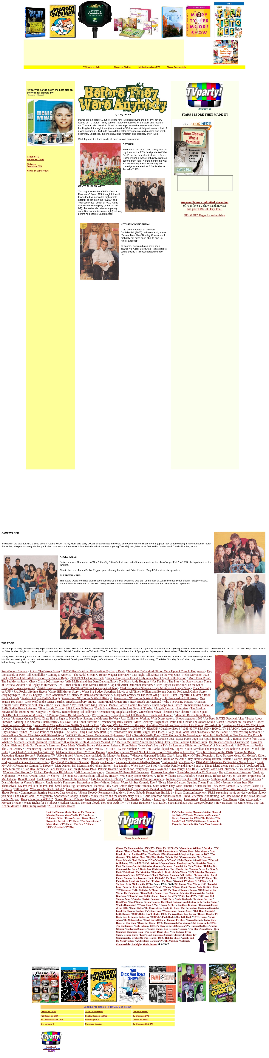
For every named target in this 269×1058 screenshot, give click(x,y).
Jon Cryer (160, 799)
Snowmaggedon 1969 (189, 718)
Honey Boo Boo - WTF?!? (37, 799)
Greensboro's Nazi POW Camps (133, 875)
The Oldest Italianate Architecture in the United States (189, 902)
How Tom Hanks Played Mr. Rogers (161, 748)
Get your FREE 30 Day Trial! (204, 209)
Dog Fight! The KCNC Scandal (70, 762)
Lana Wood (191, 799)
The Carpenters (152, 908)
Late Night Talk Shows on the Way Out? (156, 674)
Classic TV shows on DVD (35, 158)
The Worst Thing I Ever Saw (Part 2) (87, 732)
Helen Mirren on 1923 (195, 674)
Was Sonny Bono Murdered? (137, 775)
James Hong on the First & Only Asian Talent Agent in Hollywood (146, 678)
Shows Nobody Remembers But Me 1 (149, 792)
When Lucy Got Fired (144, 765)
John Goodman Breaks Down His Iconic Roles (68, 758)
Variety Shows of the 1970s (186, 818)
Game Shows (88, 818)
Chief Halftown (140, 860)
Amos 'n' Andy (132, 899)
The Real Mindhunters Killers (19, 758)
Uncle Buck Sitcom (57, 705)
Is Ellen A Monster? (82, 728)
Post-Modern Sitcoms (14, 671)
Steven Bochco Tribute (69, 799)
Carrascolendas (188, 857)
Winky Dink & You (148, 905)
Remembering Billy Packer (115, 721)
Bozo (176, 908)
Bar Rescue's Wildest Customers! (229, 742)
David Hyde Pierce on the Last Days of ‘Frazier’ (124, 708)
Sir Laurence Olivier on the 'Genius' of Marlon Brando (201, 745)
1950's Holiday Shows (169, 937)
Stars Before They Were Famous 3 (217, 785)
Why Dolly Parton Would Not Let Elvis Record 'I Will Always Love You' (151, 752)
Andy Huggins (140, 681)
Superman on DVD (199, 854)
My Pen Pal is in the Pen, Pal (35, 785)
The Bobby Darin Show (157, 931)
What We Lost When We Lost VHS (226, 789)
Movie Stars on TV (74, 812)
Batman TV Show (176, 919)
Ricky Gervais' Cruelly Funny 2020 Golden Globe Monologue (163, 735)
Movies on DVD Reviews (38, 171)
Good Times (135, 902)
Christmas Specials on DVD (34, 165)
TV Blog (70, 827)
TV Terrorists (200, 916)
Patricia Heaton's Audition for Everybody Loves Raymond (133, 769)
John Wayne (201, 851)
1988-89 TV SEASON (195, 728)
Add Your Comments (211, 824)
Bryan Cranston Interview (190, 792)
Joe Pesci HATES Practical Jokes (224, 718)
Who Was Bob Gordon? (17, 772)
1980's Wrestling (55, 827)
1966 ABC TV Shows (165, 878)
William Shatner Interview (96, 694)
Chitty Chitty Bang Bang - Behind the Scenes (145, 789)
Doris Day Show (146, 922)
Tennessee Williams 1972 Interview (127, 772)
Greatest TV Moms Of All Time (190, 881)
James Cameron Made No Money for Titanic (102, 755)
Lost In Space (130, 916)
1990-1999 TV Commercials (87, 678)
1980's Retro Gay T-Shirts (145, 913)
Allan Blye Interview (35, 769)
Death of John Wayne (176, 872)
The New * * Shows (84, 824)
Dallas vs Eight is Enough (177, 762)
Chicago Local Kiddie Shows (143, 896)
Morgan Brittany (11, 802)
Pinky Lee (144, 916)
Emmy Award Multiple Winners (145, 779)
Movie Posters (150, 944)
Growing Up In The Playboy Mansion (120, 758)
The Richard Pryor (181, 931)
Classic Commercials (176, 67)
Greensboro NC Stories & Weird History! (87, 698)
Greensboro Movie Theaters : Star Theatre (164, 711)
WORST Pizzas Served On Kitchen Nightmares (95, 735)
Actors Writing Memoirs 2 (246, 732)
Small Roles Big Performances (73, 785)
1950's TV (148, 848)
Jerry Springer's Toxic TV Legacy (21, 694)
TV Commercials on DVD (52, 1020)
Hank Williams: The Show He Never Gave (62, 779)
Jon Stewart (175, 799)
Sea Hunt (154, 854)
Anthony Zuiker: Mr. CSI (226, 779)
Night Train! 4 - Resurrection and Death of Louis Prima (100, 738)
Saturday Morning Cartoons (157, 866)
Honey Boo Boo (133, 851)
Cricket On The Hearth (144, 937)
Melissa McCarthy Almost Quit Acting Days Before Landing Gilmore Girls (162, 742)
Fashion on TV (46, 755)
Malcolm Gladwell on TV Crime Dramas (80, 752)
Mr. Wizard (152, 863)
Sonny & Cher (168, 905)
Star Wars (193, 884)
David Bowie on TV (178, 925)
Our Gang (131, 922)
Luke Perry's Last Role (184, 769)
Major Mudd (123, 860)
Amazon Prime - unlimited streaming (204, 202)
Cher (215, 887)
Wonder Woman (162, 887)
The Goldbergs (131, 893)
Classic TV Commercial (128, 848)
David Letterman (193, 795)
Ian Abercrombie (95, 799)
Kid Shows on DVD (49, 1016)
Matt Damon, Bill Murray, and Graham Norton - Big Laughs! (92, 765)
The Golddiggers (125, 925)
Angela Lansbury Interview (171, 708)
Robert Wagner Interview (114, 674)
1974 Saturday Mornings (202, 872)
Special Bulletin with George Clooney (191, 802)
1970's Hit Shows (196, 821)
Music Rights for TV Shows (40, 802)
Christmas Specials (202, 899)
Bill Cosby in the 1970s (204, 922)
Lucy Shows (149, 851)
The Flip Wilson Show (201, 928)
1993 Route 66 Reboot (79, 708)
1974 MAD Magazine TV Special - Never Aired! (225, 762)
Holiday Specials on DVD (149, 67)
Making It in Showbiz (27, 721)
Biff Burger (180, 884)
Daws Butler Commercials (154, 893)
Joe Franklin (114, 799)
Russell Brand (26, 779)
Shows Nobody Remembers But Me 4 (102, 792)
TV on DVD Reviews (94, 1011)
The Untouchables (133, 919)
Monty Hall (172, 857)
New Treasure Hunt (143, 878)
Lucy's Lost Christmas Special (156, 934)
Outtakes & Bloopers (150, 890)
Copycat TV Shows (48, 711)
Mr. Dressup (204, 857)
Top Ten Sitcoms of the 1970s (215, 752)
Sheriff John (200, 860)
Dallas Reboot (172, 795)
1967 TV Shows (186, 878)
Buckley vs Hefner (102, 762)
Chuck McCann (159, 875)
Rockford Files (139, 854)
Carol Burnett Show (154, 919)
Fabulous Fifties (55, 818)
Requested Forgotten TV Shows (63, 821)
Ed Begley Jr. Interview (41, 684)
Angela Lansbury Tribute (81, 701)
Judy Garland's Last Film (252, 769)
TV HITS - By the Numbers (120, 748)
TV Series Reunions (138, 802)
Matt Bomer (230, 799)
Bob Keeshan (170, 928)
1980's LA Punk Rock (162, 916)
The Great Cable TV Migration (33, 795)
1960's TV (161, 848)
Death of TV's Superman (148, 911)
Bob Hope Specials (204, 911)
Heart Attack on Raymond (145, 701)
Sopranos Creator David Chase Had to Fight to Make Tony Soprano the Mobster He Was (65, 718)
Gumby (183, 928)
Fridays (156, 881)
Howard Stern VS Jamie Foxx (234, 802)
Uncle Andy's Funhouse (60, 782)
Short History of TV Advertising (48, 728)
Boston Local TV (168, 896)
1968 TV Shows (204, 878)
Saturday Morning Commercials (187, 893)
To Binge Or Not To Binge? (112, 728)
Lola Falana (141, 925)
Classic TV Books (141, 1020)
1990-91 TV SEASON (225, 728)
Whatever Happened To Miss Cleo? (152, 755)
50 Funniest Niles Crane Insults (83, 748)
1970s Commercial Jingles (174, 854)
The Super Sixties (90, 821)
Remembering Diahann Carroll (43, 748)
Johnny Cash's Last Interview (217, 769)
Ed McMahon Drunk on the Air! (165, 758)
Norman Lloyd (90, 802)
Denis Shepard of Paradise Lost (155, 738)
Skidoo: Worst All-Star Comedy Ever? (134, 782)
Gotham (146, 799)
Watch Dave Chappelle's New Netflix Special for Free (67, 725)
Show (119, 934)
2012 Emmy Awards (167, 851)
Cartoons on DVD (140, 1011)
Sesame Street (185, 911)
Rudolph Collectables (181, 875)
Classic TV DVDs (48, 1011)
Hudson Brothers (200, 925)
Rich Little (159, 802)
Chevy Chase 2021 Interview (46, 681)
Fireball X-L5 (137, 863)
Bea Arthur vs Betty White (93, 782)
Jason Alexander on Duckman (235, 721)
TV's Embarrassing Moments (187, 812)
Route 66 (167, 908)
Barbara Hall (101, 785)
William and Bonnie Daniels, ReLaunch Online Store (173, 691)
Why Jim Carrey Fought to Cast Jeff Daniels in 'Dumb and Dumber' (132, 715)
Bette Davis (169, 899)
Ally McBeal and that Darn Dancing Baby (91, 681)
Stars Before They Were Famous (131, 785)
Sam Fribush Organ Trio (112, 701)
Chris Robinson (153, 795)
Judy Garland (183, 899)
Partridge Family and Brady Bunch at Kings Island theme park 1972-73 (202, 765)
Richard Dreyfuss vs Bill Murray (53, 772)
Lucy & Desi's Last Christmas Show (150, 869)
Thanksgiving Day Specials (191, 863)
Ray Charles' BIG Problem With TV (32, 752)
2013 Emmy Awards (34, 806)
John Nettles (132, 799)
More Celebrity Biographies (151, 721)
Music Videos (107, 789)
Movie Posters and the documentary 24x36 (116, 795)
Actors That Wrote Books (45, 671)
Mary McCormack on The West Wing (136, 694)
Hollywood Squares (136, 928)
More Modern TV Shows (59, 824)
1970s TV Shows (158, 925)
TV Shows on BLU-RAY (143, 1024)
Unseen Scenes (72, 818)
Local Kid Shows (125, 911)
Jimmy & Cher (252, 779)
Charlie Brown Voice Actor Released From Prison (107, 745)
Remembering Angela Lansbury (117, 711)
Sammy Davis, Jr (199, 869)
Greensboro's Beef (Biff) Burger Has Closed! (138, 732)
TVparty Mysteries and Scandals (201, 815)
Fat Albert (128, 872)
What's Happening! (126, 905)
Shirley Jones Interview (189, 789)
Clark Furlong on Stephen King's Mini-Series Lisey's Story (155, 688)
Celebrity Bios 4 (170, 728)
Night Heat (19, 728)
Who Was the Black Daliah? (47, 789)
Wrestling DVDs (92, 1020)
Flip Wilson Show (136, 857)
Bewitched (157, 872)
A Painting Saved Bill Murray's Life (68, 715)
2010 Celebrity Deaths (61, 806)
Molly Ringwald (249, 799)
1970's (160, 922)
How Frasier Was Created (81, 789)
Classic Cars (186, 851)
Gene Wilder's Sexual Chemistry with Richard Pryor (32, 735)
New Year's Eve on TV (153, 745)
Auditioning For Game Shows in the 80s (228, 795)
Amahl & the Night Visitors (188, 866)
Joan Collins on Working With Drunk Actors (147, 718)
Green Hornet (194, 919)
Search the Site (190, 824)
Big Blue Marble (155, 857)
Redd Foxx (121, 902)
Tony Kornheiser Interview (235, 772)
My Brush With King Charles (89, 705)
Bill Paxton (21, 789)
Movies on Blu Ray (122, 67)
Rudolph (136, 944)
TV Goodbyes (86, 815)
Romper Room (188, 890)
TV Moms (167, 881)
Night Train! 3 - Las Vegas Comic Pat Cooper (37, 738)
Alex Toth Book (183, 916)
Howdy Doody (205, 913)
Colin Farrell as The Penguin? (203, 748)
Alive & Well (65, 755)
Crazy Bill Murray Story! (64, 691)
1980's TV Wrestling (171, 913)
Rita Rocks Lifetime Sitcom (30, 691)
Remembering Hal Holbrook (79, 711)
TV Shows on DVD (91, 67)
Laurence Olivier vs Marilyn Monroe (138, 762)
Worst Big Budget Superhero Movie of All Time (111, 691)
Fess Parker (190, 913)
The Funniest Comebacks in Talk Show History (89, 775)
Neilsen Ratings (69, 802)
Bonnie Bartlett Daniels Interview (129, 705)
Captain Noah (167, 863)
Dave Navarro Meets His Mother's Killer (240, 755)
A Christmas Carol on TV (149, 940)
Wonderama (169, 911)
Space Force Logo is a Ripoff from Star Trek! (203, 738)
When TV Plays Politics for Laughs (41, 732)
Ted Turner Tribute (69, 684)
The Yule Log (171, 940)
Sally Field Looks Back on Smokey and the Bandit (198, 732)
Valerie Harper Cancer (247, 758)
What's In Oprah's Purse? (163, 860)
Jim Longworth (47, 1024)
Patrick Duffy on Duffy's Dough (40, 698)
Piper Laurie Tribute (51, 708)
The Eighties (207, 818)
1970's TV (173, 848)
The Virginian (143, 872)
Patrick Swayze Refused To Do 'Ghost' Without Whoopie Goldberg (77, 688)
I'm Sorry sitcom (192, 681)
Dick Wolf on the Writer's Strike (44, 701)
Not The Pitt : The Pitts (165, 681)
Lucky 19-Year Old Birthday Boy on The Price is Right (34, 678)
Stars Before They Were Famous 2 (173, 785)
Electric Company (151, 899)
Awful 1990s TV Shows (44, 775)
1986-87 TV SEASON (144, 728)
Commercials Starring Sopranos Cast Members (49, 792)
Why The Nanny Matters (178, 701)
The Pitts (124, 681)
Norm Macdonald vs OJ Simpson (197, 772)
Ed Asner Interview (162, 772)
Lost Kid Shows (55, 812)
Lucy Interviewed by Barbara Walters (208, 758)
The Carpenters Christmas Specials (199, 908)
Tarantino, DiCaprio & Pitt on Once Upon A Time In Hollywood (166, 671)
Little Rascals (123, 913)
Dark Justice (50, 721)
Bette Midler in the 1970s (139, 884)
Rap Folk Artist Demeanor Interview (131, 684)
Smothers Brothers (187, 905)
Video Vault (71, 815)
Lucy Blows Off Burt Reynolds (195, 755)
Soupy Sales (136, 908)
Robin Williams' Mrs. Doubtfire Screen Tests (184, 775)
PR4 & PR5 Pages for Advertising (204, 215)
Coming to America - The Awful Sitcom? (72, 674)
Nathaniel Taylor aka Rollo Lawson (187, 779)
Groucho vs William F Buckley (196, 848)
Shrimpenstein (201, 875)
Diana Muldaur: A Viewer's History (22, 782)
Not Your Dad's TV (112, 802)
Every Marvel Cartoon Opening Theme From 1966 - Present (195, 782)
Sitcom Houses (151, 902)
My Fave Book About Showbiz (78, 721)
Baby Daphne (185, 860)
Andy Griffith (204, 887)
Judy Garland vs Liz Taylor (107, 779)
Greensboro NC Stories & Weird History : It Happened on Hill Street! (156, 698)
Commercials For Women (177, 922)
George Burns (131, 934)
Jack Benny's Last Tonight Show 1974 (73, 769)
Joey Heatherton (179, 869)
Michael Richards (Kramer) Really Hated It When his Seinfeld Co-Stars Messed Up (64, 742)
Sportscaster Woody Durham (71, 795)
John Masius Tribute (95, 684)
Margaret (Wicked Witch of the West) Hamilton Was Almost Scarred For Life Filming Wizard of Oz (161, 725)
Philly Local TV (187, 896)
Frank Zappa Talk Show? (167, 705)
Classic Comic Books (184, 887)
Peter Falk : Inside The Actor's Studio (192, 721)
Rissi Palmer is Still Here (28, 705)
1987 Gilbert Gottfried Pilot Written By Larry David (94, 671)
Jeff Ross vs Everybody (89, 772)
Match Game (155, 928)
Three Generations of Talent (61, 694)
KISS (203, 884)
